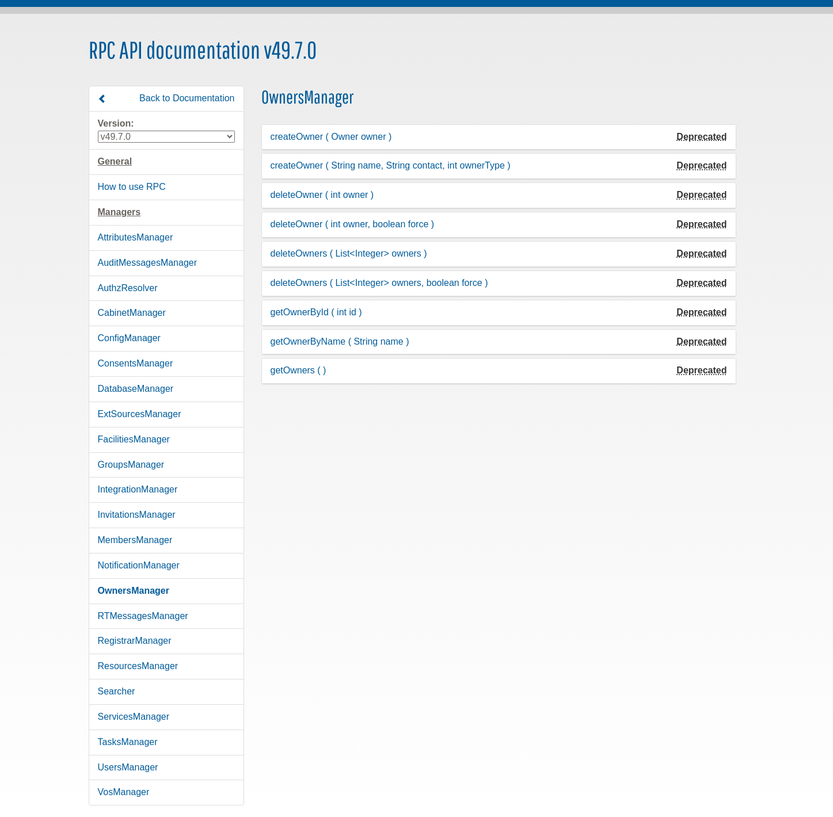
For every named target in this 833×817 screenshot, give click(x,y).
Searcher (116, 691)
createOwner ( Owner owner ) (331, 137)
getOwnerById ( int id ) (316, 312)
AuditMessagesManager (147, 263)
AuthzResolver (128, 288)
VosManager (124, 792)
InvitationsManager (137, 515)
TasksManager (128, 742)
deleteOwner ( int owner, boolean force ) (353, 224)
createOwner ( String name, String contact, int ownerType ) (391, 165)
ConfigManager (129, 338)
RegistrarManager (135, 641)
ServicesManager (134, 716)
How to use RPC (132, 187)
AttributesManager (135, 237)
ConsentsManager (135, 363)
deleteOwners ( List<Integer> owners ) (349, 253)
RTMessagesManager (143, 616)
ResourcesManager (138, 666)
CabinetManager (132, 313)
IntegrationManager (138, 489)
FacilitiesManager (134, 439)
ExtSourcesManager (139, 414)
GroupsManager (131, 464)
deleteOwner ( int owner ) (322, 195)
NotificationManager (139, 565)
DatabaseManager (136, 389)
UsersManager (128, 767)
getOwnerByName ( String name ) (340, 341)
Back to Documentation (166, 98)
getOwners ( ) (298, 370)
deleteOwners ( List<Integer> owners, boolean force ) (379, 283)
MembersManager (135, 540)
